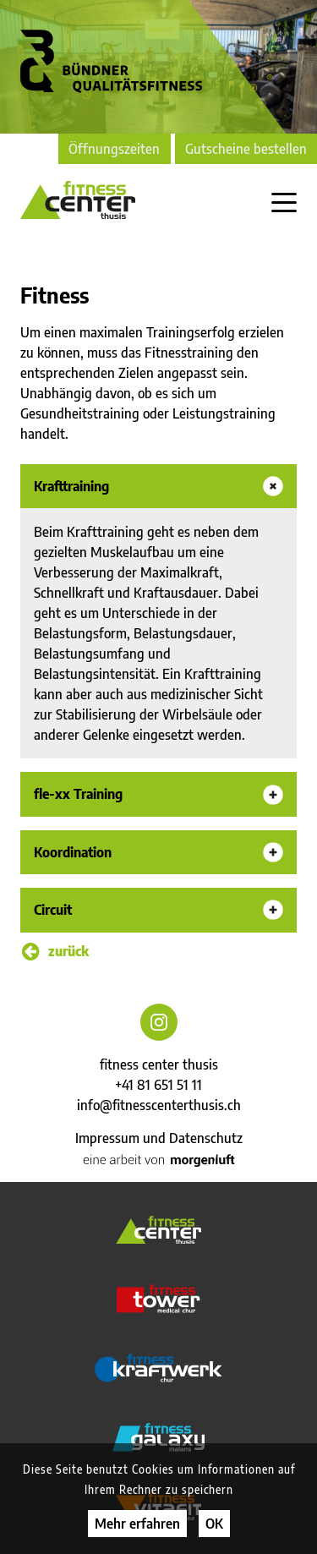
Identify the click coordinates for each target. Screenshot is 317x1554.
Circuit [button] (53, 909)
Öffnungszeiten (114, 148)
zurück (55, 951)
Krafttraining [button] (71, 486)
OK (214, 1523)
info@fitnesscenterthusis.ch (159, 1105)
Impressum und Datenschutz (159, 1138)
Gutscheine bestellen (246, 148)
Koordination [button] (73, 852)
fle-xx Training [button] (78, 793)
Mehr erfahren (137, 1523)
